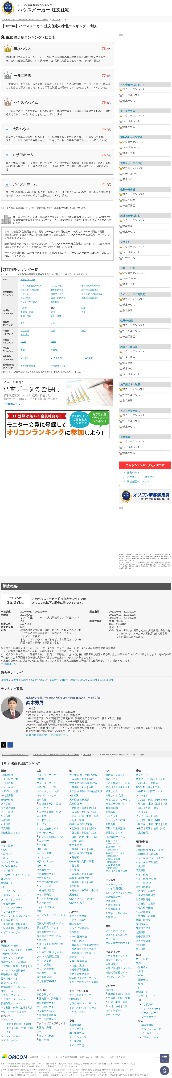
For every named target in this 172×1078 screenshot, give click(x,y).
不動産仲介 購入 (10, 953)
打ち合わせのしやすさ (31, 286)
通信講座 (74, 932)
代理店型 (8, 783)
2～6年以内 (56, 358)
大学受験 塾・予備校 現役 (83, 774)
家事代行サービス (46, 787)
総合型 (42, 940)
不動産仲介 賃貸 (10, 974)
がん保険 (6, 824)
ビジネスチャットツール (119, 892)
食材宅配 (41, 799)
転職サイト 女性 (114, 795)
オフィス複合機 (45, 968)
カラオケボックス (115, 1010)
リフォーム (7, 991)
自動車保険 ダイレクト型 (149, 849)
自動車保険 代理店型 (147, 854)
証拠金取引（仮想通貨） (16, 928)
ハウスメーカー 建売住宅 (140, 477)
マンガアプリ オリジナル (50, 952)
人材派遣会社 (113, 866)
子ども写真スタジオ (48, 927)
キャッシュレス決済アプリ (15, 916)
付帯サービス (57, 294)
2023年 (24, 679)
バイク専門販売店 (49, 898)
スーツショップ (77, 1037)
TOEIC (75, 944)
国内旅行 (44, 998)
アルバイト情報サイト (118, 787)
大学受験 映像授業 (79, 799)
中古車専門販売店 (49, 882)
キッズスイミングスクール (82, 1007)
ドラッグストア (77, 1028)
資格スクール (76, 957)
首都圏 (7, 966)
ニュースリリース (49, 1057)
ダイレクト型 (10, 779)
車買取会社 (43, 869)
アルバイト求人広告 (117, 871)
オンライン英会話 (79, 928)
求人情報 (120, 1057)
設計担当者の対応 (89, 290)
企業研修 (110, 900)
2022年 (34, 679)
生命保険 (6, 816)
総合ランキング (28, 279)
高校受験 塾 (75, 803)
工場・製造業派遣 (115, 828)
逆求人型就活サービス (118, 783)
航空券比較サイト (46, 1002)
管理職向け (114, 909)
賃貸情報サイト (9, 978)
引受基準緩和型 (146, 895)
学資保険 (6, 828)
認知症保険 (142, 924)
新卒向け (113, 917)
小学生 (95, 890)
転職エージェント (115, 803)
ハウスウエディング (117, 956)
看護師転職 (112, 807)
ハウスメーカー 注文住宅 (13, 1011)
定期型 (151, 891)
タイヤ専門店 (76, 1045)
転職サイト (112, 791)
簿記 (81, 940)
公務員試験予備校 (79, 973)
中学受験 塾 (75, 845)
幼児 (74, 920)
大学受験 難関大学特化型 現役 (85, 791)
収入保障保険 (145, 907)
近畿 (83, 312)
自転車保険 (7, 799)
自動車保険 (7, 774)
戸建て (21, 949)
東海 (53, 312)
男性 (23, 323)
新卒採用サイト (114, 848)
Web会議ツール (114, 896)
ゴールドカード (11, 911)
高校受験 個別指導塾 (80, 824)
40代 (53, 330)
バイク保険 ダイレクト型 (149, 858)
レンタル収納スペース (51, 836)
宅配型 (42, 845)
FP (73, 936)
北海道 (24, 308)
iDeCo (139, 975)
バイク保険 (7, 787)
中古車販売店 (44, 878)
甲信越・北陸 (27, 312)
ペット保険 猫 (143, 883)
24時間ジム (75, 999)
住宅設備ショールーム (13, 986)
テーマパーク (113, 1014)
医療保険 (6, 820)
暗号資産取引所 (9, 920)
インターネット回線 (147, 816)
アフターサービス (29, 302)
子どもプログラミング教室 (84, 982)
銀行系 (7, 895)
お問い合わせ (86, 1057)
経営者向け (114, 905)
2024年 (15, 679)
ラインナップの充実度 (91, 294)
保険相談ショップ (10, 832)
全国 (125, 1006)
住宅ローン (133, 472)
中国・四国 (26, 316)
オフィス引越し (45, 960)
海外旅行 (56, 998)
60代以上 (25, 334)
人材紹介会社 (113, 860)
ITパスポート (88, 953)
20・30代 (25, 330)
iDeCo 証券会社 (9, 866)
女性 (53, 323)
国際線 (52, 1015)
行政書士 (76, 948)
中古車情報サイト (46, 874)
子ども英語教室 (77, 916)
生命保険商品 (143, 899)
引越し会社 (43, 849)
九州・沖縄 (56, 316)
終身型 (142, 891)
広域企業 (143, 812)
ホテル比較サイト (46, 1006)
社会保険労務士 (90, 944)
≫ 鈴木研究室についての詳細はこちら (47, 734)
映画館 (109, 989)
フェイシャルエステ (117, 934)
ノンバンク (19, 895)
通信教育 (74, 886)
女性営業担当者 (58, 366)
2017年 (84, 679)
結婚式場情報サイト (117, 972)
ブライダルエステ (115, 930)
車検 (39, 911)
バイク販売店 (44, 894)
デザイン (25, 294)
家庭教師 (74, 894)
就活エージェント (115, 774)
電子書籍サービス (46, 931)
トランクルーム (45, 832)
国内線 (42, 1015)
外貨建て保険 (143, 928)
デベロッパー (10, 1040)
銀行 (5, 858)
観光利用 (44, 1039)
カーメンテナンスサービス (51, 915)
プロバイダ (142, 795)
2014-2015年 (107, 679)
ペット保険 (7, 812)
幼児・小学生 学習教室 (81, 898)
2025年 (5, 679)
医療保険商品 (143, 887)
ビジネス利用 (46, 1035)
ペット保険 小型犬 (146, 878)
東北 (8, 1023)
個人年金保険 (143, 940)
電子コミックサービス (49, 935)
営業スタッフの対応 (30, 290)
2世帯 (53, 341)
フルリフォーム (11, 995)
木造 (23, 350)
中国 (165, 803)
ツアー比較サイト (46, 1019)
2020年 (54, 679)
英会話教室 (75, 924)
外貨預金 (6, 878)
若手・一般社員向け (119, 913)
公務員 (75, 953)
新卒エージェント (115, 854)
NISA (4, 849)
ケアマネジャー (92, 948)
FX (2, 887)
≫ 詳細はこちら (10, 663)
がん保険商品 (143, 911)
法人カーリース (114, 884)
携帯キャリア (143, 774)
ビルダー (8, 1019)
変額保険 (141, 944)
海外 (48, 1027)
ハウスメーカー (11, 1036)
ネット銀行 (7, 870)
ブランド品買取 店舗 (48, 956)
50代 (83, 330)
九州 (30, 966)
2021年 (44, 679)
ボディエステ (113, 938)
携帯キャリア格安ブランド (150, 779)
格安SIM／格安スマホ (148, 787)
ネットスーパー (45, 816)
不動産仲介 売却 (10, 945)
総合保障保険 (143, 936)
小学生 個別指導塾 (79, 878)
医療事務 (82, 936)
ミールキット (44, 807)
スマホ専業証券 (9, 862)
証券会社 (8, 854)
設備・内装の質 (58, 298)
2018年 (74, 679)
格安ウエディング (115, 960)
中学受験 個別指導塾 (80, 853)
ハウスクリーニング (48, 791)
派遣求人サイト (114, 832)
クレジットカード (10, 899)
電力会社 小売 (44, 977)
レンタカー (43, 857)
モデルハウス (57, 286)
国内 (41, 1027)
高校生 (75, 890)
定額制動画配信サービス (50, 923)
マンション (9, 949)
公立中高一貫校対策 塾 (81, 861)
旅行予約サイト (45, 994)
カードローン (8, 891)
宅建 (74, 940)
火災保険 (6, 803)
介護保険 (141, 932)
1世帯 (23, 341)
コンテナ (44, 840)
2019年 (64, 679)
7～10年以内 (87, 358)
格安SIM (143, 791)
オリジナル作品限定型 (51, 944)
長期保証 (55, 302)
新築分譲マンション (138, 481)
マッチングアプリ (115, 976)
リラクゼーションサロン (82, 1003)
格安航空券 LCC (45, 1010)
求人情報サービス (115, 836)
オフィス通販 (44, 964)
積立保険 (141, 948)
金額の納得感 (57, 290)
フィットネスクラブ (80, 995)
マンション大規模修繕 (13, 970)
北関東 (17, 1023)
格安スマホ (156, 791)
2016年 (93, 679)
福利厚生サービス (46, 973)
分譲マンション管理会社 (14, 962)
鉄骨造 (54, 350)
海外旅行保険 (8, 807)
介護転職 (110, 812)
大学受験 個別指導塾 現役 (83, 783)
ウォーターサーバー (48, 774)
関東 (83, 308)
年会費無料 (9, 903)
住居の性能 (26, 298)
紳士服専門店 (76, 1033)
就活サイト (112, 779)
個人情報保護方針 (68, 1057)
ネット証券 (7, 845)
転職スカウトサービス (118, 799)
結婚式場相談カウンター (119, 968)
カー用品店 (75, 1041)
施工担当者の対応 (89, 298)
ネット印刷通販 (114, 888)
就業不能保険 (143, 920)
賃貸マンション (9, 982)
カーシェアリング (46, 853)
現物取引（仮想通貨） (15, 924)
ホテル (40, 1031)
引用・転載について (104, 1057)
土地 (30, 949)
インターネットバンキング (15, 874)
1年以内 (24, 358)
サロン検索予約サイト (118, 942)
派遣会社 (110, 824)
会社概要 (34, 1057)
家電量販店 (75, 1024)
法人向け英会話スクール (82, 977)
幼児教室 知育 (77, 902)
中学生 (85, 890)
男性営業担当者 (28, 366)
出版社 (42, 948)
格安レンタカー (45, 861)
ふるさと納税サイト (48, 828)
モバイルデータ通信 (147, 783)
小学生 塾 (74, 869)
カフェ (40, 919)
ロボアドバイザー (10, 932)
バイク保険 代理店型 (147, 862)
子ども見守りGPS (46, 981)
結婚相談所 (112, 964)
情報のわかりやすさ (90, 286)
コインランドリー (46, 795)
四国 (140, 807)
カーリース (43, 865)
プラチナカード (149, 1016)
